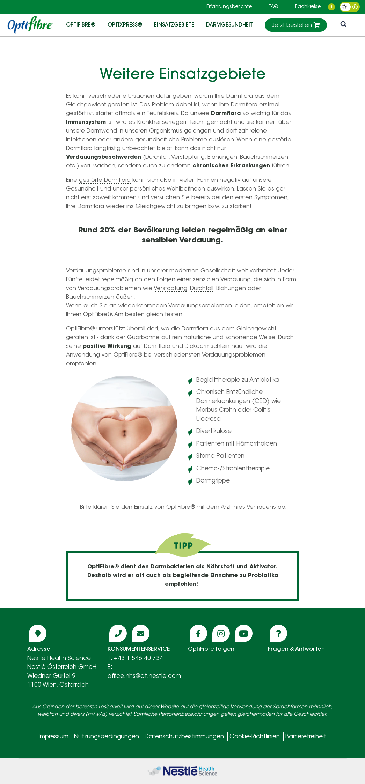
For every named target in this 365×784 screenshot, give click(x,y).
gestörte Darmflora (105, 180)
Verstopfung (188, 157)
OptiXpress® (125, 24)
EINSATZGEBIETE (174, 24)
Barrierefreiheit (305, 737)
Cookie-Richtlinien (254, 737)
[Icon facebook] (198, 633)
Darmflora (195, 329)
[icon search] (343, 25)
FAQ (273, 7)
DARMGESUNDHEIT (229, 24)
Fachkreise (308, 7)
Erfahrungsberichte (229, 7)
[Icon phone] (118, 633)
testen (173, 315)
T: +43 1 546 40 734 (135, 659)
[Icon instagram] (221, 633)
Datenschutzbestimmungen (184, 737)
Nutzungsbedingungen (106, 737)
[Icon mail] (140, 633)
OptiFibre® (80, 24)
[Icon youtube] (244, 633)
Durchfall (157, 157)
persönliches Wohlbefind (164, 189)
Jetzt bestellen (296, 25)
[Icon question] (278, 633)
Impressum (53, 737)
